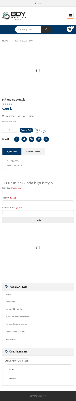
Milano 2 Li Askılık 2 (57, 259)
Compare (43, 130)
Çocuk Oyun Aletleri (15, 332)
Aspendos (10, 302)
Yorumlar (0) (33, 151)
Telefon (9, 197)
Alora (8, 294)
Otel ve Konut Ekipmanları (16, 360)
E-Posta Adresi (12, 207)
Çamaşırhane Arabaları (16, 324)
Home (5, 41)
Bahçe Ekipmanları (14, 309)
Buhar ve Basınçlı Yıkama (17, 317)
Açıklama (11, 151)
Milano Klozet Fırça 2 (19, 259)
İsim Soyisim (11, 188)
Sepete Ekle (26, 130)
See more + (11, 339)
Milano (12, 378)
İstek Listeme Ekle (37, 130)
